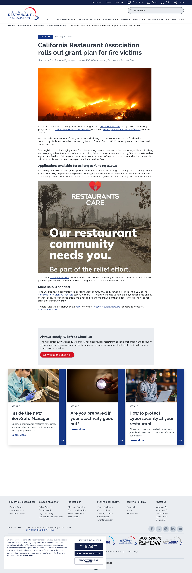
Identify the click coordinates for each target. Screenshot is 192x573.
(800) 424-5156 (47, 530)
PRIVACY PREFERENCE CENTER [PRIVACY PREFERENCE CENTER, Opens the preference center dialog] (88, 561)
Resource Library (56, 25)
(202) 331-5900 (32, 530)
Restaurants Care (110, 126)
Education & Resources (31, 25)
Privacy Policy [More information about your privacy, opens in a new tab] (29, 555)
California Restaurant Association (55, 295)
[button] (61, 19)
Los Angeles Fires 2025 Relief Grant (121, 129)
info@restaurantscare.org (106, 307)
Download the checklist (58, 355)
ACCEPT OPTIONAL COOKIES (88, 546)
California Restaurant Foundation (72, 129)
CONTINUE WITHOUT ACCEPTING (89, 540)
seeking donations (59, 277)
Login (179, 2)
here (78, 307)
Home (11, 25)
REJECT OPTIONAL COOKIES (88, 554)
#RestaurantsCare (47, 309)
